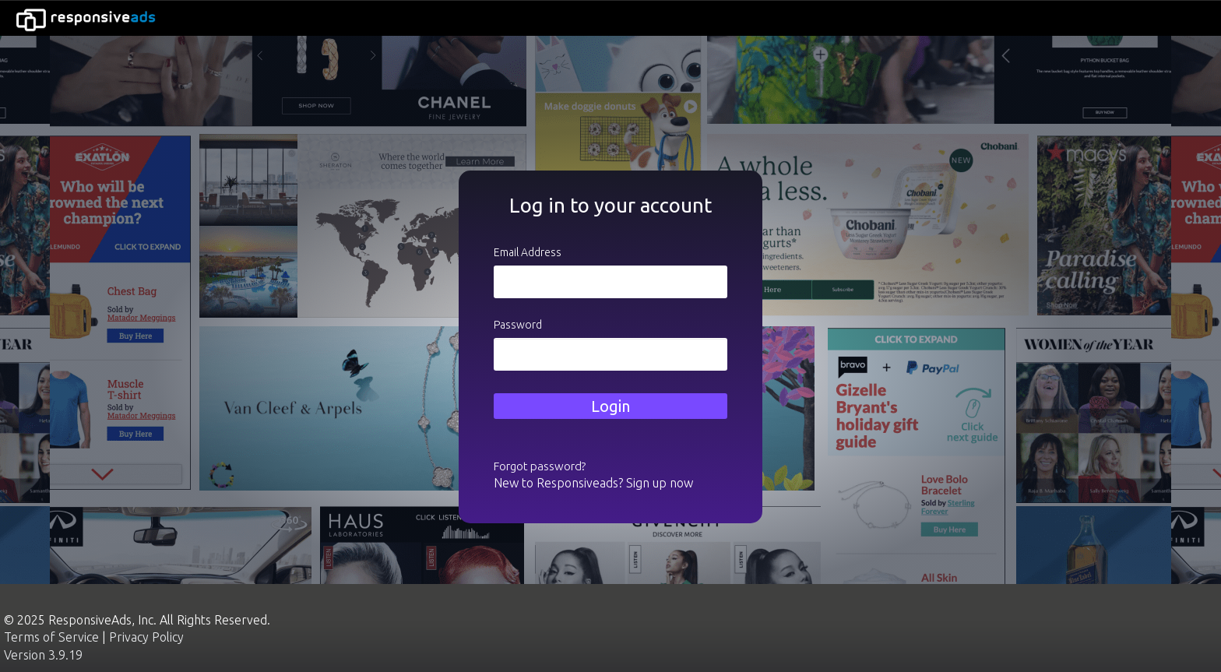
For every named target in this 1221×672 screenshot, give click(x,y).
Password (518, 324)
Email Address (527, 252)
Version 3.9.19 (43, 655)
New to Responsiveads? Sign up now (593, 483)
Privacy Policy (146, 637)
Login (610, 406)
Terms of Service (51, 637)
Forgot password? (540, 466)
